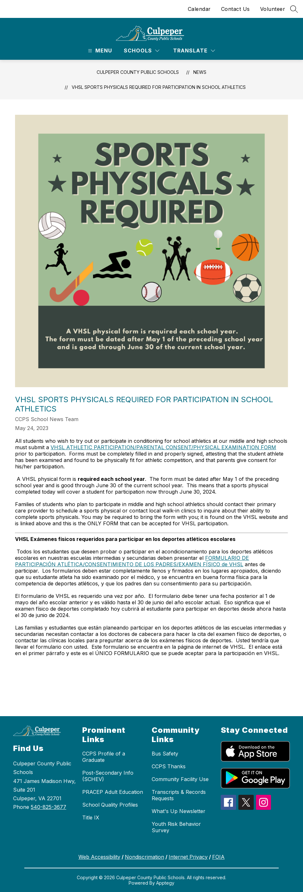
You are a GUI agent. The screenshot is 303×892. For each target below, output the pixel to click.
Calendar (199, 9)
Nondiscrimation (144, 857)
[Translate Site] (194, 51)
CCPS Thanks (169, 766)
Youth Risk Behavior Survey (176, 827)
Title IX (90, 817)
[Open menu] (99, 51)
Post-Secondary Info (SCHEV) (107, 776)
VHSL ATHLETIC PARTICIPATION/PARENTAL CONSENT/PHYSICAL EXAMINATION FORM (163, 447)
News (199, 72)
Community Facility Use (180, 779)
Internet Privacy (188, 857)
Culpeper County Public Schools (138, 72)
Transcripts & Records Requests (179, 795)
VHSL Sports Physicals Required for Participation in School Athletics (159, 87)
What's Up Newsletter (178, 811)
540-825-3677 (48, 807)
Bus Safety (165, 753)
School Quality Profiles (110, 805)
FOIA (218, 857)
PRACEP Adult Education (112, 792)
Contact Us (235, 9)
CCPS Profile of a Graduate (103, 756)
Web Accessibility (99, 857)
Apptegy (165, 883)
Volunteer (272, 9)
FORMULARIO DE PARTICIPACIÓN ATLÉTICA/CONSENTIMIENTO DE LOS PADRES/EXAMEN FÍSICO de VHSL (132, 561)
